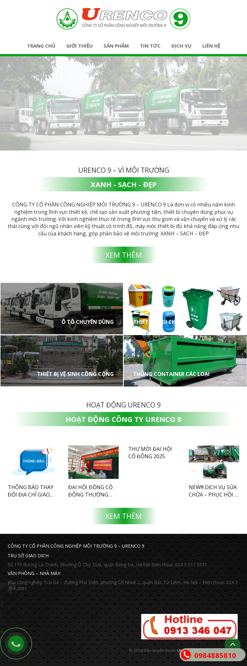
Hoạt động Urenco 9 (123, 404)
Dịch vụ (181, 45)
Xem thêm (123, 255)
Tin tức (150, 45)
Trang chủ (41, 45)
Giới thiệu (79, 45)
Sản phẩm (116, 45)
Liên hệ (211, 45)
